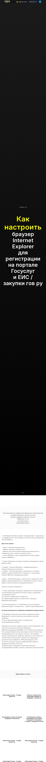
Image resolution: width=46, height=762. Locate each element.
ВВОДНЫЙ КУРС (33, 1)
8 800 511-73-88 (23, 2)
